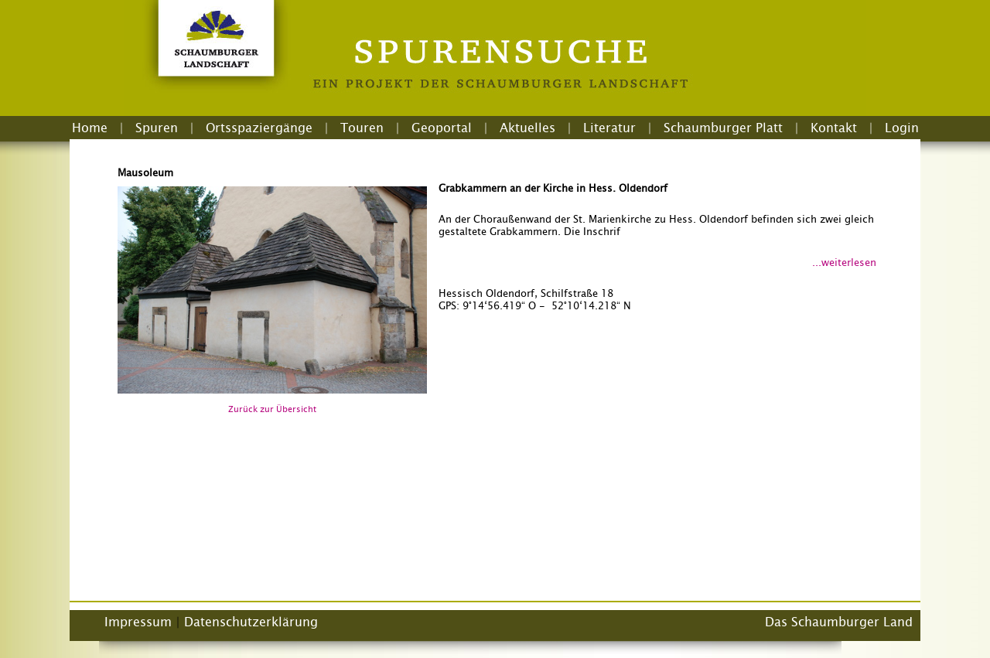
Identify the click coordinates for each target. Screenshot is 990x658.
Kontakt (834, 127)
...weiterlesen (844, 262)
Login (902, 127)
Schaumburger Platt (723, 127)
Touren (362, 127)
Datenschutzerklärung (251, 621)
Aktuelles (527, 127)
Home (90, 127)
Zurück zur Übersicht (272, 409)
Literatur (609, 127)
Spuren (156, 127)
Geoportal (441, 127)
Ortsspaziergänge (259, 127)
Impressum (138, 621)
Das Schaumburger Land (839, 621)
